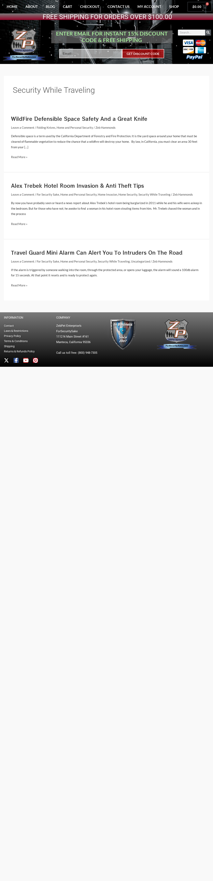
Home (12, 6)
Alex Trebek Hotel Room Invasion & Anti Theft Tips (77, 185)
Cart (67, 6)
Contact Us (118, 6)
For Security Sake (48, 194)
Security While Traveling (154, 194)
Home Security (127, 194)
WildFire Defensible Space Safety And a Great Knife (79, 118)
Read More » (19, 156)
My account (149, 6)
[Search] (208, 33)
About (31, 6)
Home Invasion (107, 194)
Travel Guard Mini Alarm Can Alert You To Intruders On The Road (96, 252)
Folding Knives (46, 127)
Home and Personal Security (75, 127)
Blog (50, 6)
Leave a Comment (22, 127)
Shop (174, 6)
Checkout (90, 6)
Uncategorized (140, 261)
